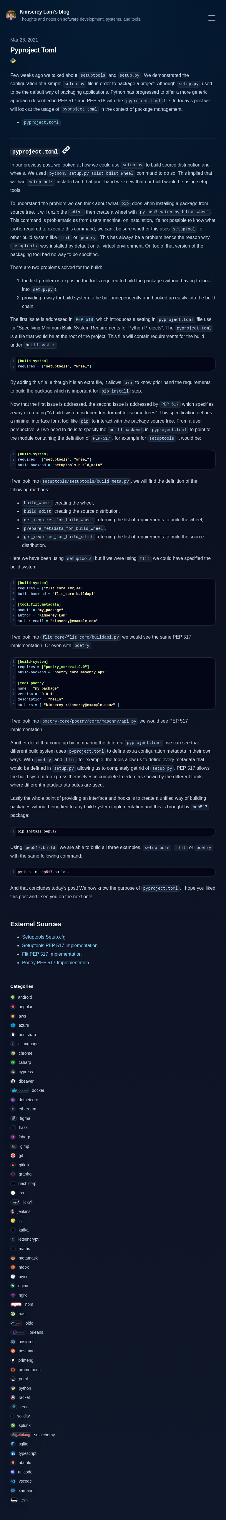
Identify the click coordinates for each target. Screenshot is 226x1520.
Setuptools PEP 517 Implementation (60, 945)
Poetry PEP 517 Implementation (55, 962)
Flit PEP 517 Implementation (52, 954)
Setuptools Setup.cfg (44, 936)
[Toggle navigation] (212, 18)
